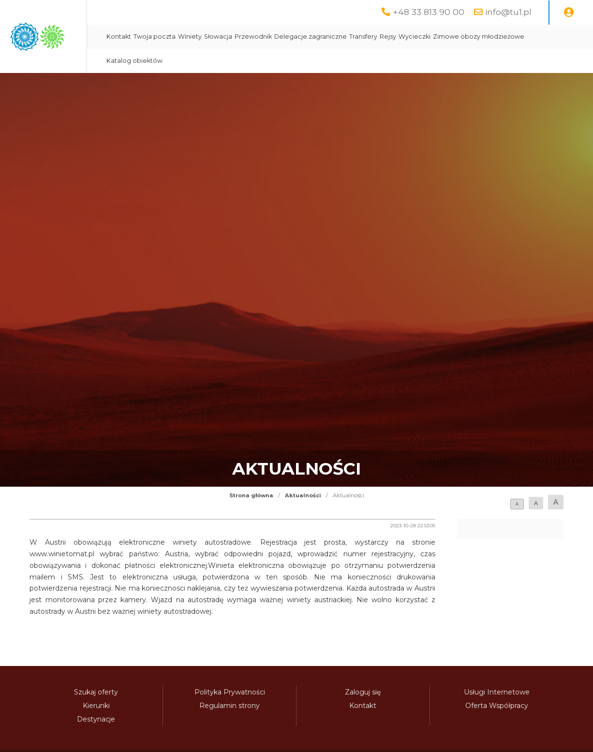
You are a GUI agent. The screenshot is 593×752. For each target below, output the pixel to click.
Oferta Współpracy (496, 705)
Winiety (277, 36)
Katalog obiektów (316, 60)
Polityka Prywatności (229, 692)
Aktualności (303, 495)
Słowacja (306, 36)
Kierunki (96, 705)
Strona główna (251, 495)
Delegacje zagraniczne (398, 36)
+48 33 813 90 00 (428, 12)
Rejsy (475, 36)
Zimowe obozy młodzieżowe (239, 60)
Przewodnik (340, 36)
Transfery (451, 36)
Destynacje (96, 719)
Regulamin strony (229, 705)
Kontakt (206, 36)
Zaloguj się (363, 692)
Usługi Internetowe (497, 692)
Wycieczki (502, 36)
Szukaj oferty (96, 692)
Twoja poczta (242, 36)
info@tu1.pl (508, 12)
